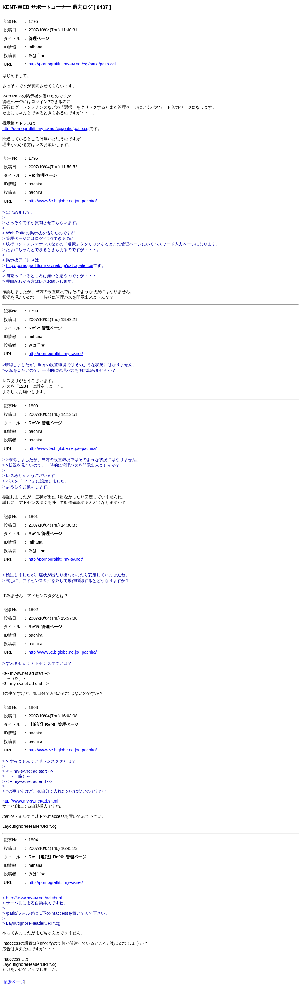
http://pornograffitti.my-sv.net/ (56, 353)
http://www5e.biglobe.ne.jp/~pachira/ (63, 201)
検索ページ (14, 982)
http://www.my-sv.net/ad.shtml (30, 801)
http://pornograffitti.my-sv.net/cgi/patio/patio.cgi (72, 64)
